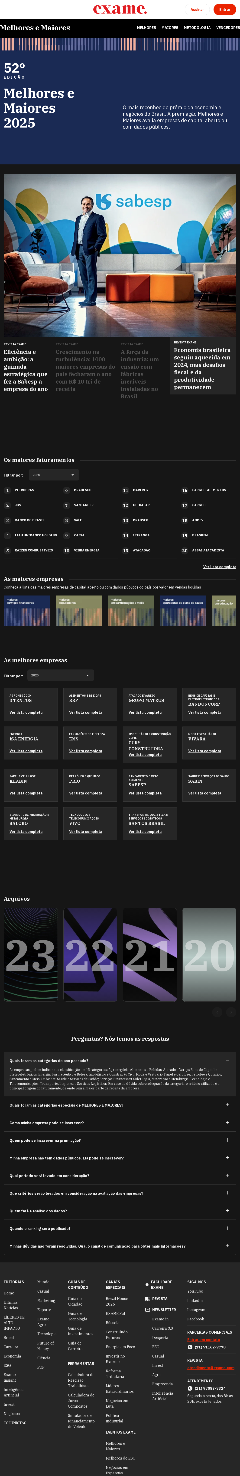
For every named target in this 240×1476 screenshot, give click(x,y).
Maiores (170, 27)
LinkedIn (195, 1300)
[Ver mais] (227, 1105)
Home (9, 1293)
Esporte (44, 1309)
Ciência (43, 1358)
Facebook (195, 1319)
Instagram (196, 1309)
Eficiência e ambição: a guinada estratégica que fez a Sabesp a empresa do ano (26, 370)
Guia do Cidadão (75, 1301)
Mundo (43, 1282)
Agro (156, 1374)
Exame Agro (43, 1322)
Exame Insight (10, 1377)
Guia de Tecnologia (77, 1316)
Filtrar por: (13, 475)
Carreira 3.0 (162, 1328)
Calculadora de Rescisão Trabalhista (81, 1380)
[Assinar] (197, 9)
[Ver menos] (227, 1060)
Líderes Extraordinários (120, 1388)
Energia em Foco (120, 1347)
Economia (12, 1356)
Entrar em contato (203, 1339)
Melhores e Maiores (35, 27)
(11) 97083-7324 (210, 1388)
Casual (43, 1291)
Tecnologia (47, 1334)
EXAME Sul (115, 1313)
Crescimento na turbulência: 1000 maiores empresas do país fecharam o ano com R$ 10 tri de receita (85, 370)
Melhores (146, 27)
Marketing (46, 1300)
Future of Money (45, 1346)
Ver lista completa (219, 566)
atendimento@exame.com (210, 1367)
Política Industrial (114, 1418)
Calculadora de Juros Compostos (81, 1401)
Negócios (12, 1413)
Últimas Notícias (11, 1305)
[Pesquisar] (18, 10)
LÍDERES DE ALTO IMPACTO (14, 1323)
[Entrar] (225, 9)
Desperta (160, 1337)
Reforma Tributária (115, 1374)
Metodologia (197, 27)
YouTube (195, 1291)
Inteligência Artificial (14, 1392)
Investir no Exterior (115, 1359)
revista (160, 1298)
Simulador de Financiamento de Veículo (81, 1421)
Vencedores (228, 27)
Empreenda (162, 1384)
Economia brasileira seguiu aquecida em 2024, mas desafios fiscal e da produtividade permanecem (202, 368)
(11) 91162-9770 (210, 1347)
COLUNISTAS (15, 1423)
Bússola (113, 1322)
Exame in (160, 1319)
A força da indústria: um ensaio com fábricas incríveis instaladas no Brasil (140, 374)
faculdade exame (161, 1285)
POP (41, 1367)
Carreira (11, 1347)
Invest (9, 1404)
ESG (7, 1365)
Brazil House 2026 (117, 1301)
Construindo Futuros (117, 1335)
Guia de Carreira (75, 1346)
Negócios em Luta (117, 1403)
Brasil (9, 1337)
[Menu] (7, 10)
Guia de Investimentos (80, 1331)
